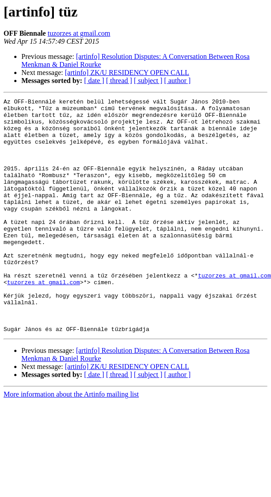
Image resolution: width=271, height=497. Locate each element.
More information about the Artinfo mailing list (71, 441)
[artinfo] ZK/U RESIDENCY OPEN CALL (127, 72)
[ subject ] (148, 80)
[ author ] (177, 80)
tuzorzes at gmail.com (79, 33)
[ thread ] (119, 80)
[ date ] (94, 80)
